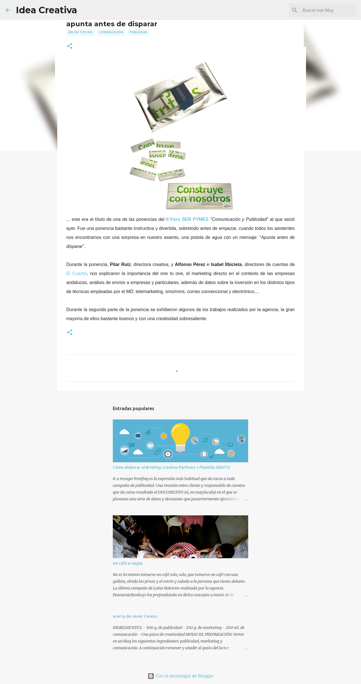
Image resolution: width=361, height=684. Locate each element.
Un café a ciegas (128, 563)
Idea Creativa (46, 10)
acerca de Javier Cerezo (135, 616)
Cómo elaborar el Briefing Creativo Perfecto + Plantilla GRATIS (171, 467)
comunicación (111, 32)
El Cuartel (76, 273)
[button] (69, 46)
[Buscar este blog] (326, 10)
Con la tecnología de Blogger (181, 676)
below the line (81, 32)
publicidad (138, 32)
